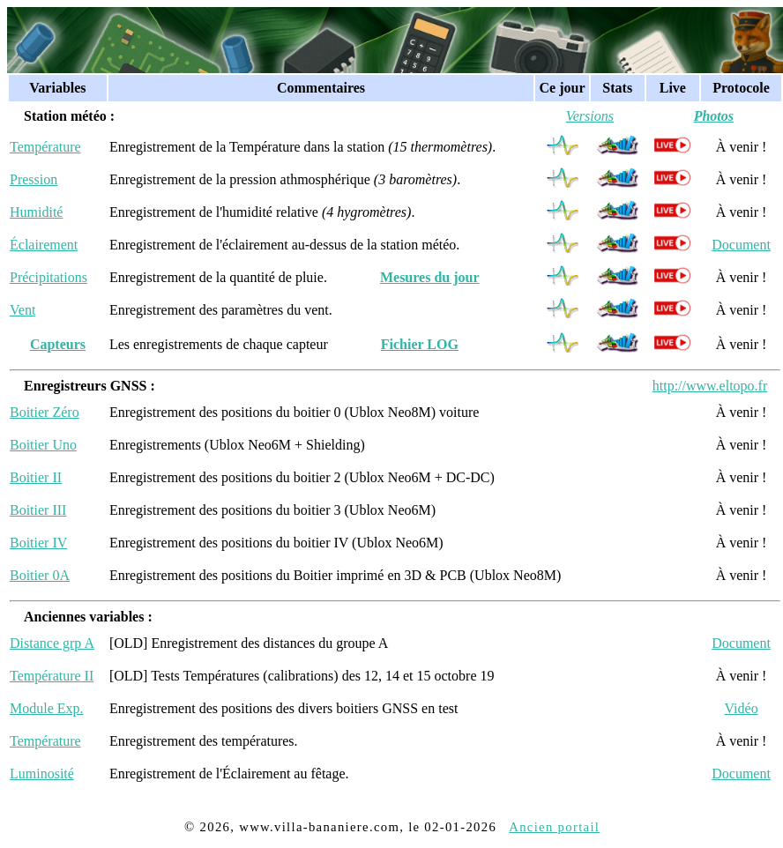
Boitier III (38, 509)
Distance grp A (52, 643)
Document (741, 244)
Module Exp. (47, 708)
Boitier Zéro (44, 412)
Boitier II (36, 477)
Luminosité (42, 773)
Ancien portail (554, 827)
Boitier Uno (43, 444)
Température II (51, 675)
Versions (590, 115)
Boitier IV (38, 542)
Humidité (36, 212)
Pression (33, 179)
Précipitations (48, 277)
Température (45, 146)
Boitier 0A (40, 575)
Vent (22, 309)
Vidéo (740, 708)
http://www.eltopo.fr (710, 385)
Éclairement (44, 244)
